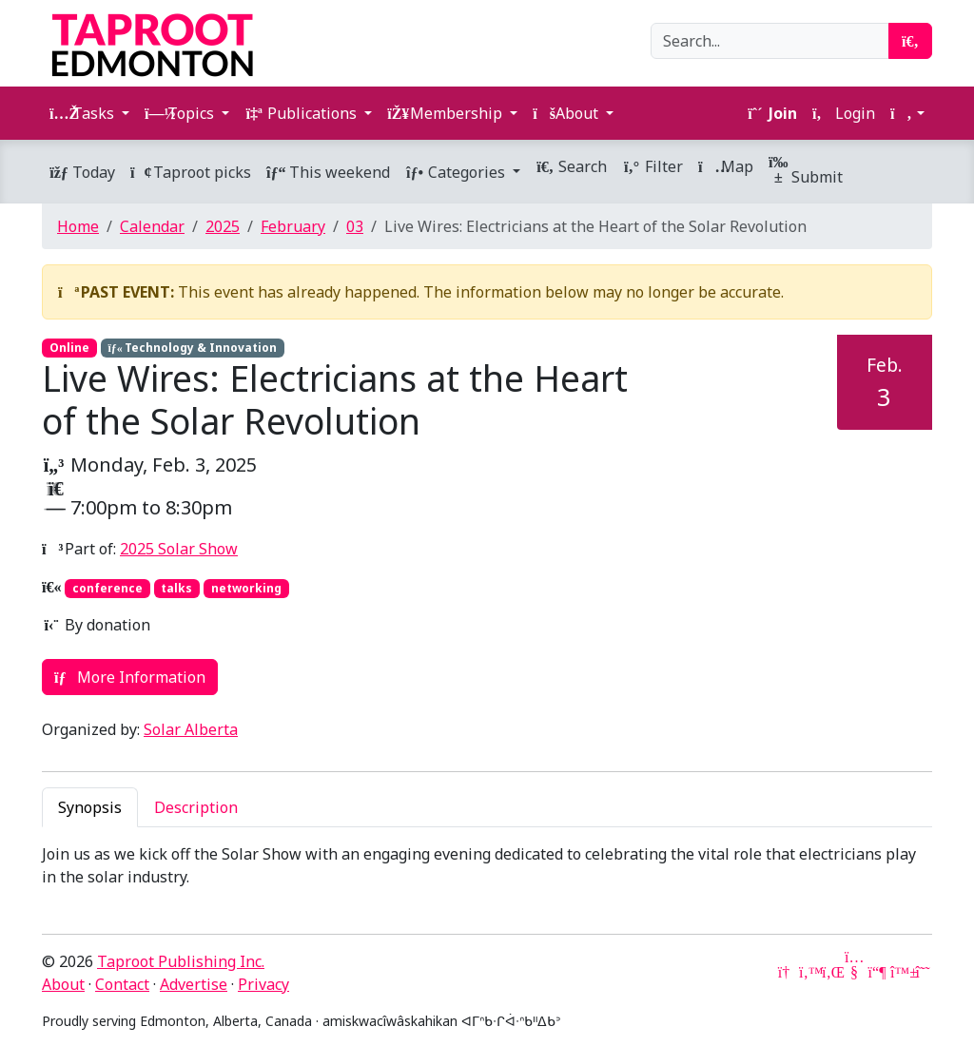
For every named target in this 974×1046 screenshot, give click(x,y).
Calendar (152, 226)
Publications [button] (302, 113)
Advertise (193, 984)
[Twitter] (808, 971)
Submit (806, 171)
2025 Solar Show (179, 548)
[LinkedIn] (831, 971)
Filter (652, 166)
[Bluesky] (899, 971)
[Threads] (922, 971)
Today (82, 172)
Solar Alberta (191, 729)
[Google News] (785, 971)
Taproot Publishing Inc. (180, 961)
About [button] (567, 113)
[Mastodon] (876, 971)
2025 (222, 226)
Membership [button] (446, 113)
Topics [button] (181, 113)
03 (354, 226)
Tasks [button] (83, 113)
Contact (122, 984)
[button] (907, 113)
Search (571, 166)
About (63, 984)
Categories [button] (457, 172)
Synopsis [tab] (90, 807)
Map (725, 166)
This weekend (328, 172)
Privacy (263, 984)
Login (843, 113)
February (293, 226)
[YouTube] (854, 971)
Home (78, 226)
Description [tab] (196, 807)
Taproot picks (190, 172)
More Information (129, 677)
